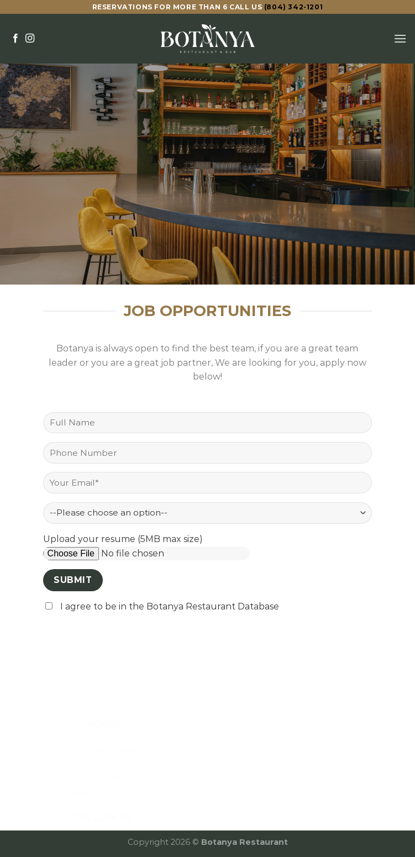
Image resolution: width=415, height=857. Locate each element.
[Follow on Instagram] (29, 39)
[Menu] (400, 38)
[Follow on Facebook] (15, 39)
